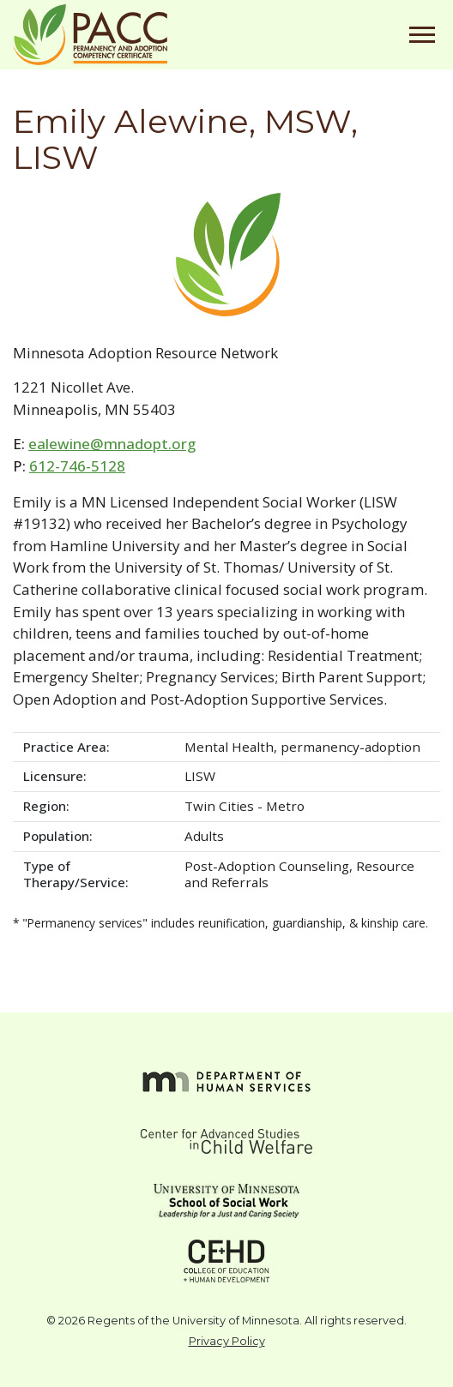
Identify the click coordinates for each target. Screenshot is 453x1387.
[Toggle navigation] (422, 34)
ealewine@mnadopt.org (112, 443)
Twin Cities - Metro (244, 805)
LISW (199, 775)
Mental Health (229, 746)
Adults (204, 835)
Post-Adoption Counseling (266, 865)
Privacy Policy (227, 1341)
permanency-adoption (350, 746)
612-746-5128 (77, 466)
